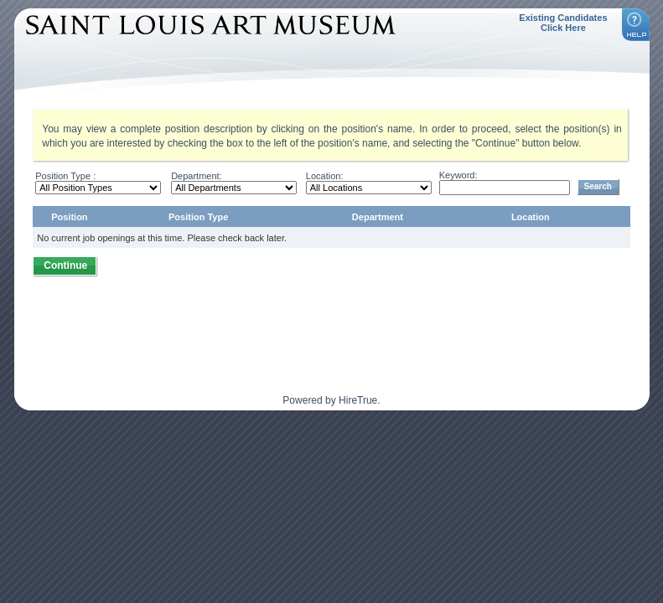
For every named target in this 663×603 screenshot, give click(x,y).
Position (69, 217)
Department (377, 217)
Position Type (198, 217)
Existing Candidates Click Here (563, 23)
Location (530, 217)
